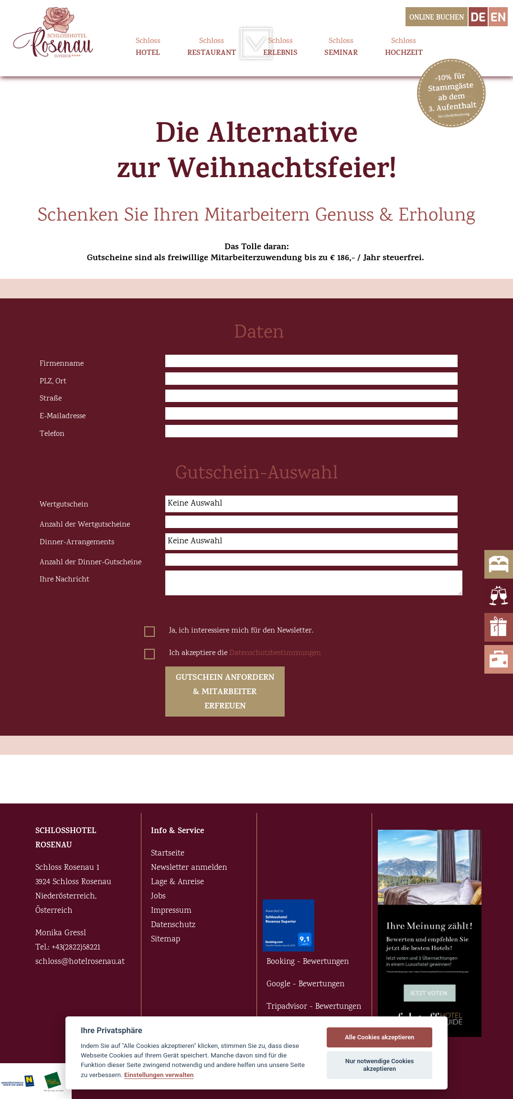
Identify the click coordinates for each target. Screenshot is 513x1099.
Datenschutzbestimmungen (275, 653)
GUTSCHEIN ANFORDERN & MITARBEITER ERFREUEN (225, 692)
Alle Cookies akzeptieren (379, 1037)
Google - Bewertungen (305, 985)
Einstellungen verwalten (158, 1074)
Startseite (167, 854)
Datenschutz (173, 925)
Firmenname (62, 364)
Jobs (158, 897)
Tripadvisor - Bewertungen (314, 1007)
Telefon (52, 434)
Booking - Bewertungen (308, 962)
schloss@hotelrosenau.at (80, 962)
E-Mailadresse (63, 416)
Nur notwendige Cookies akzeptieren (379, 1064)
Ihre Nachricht (64, 579)
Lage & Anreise (177, 882)
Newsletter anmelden (189, 868)
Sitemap (165, 940)
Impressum (171, 911)
